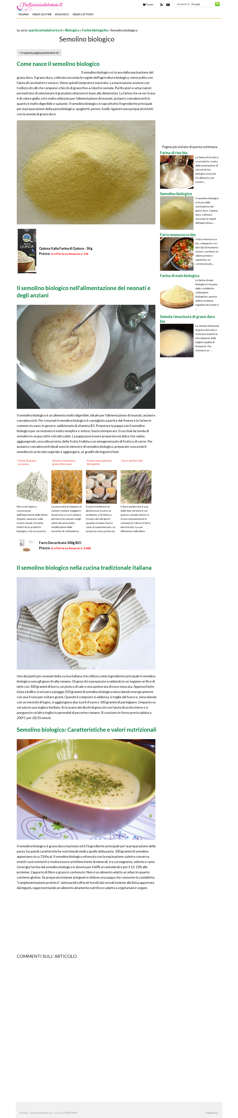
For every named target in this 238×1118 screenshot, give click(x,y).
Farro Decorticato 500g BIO (60, 543)
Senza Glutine (42, 14)
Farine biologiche (95, 30)
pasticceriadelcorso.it (46, 30)
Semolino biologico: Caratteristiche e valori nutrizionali (86, 729)
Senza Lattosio (83, 14)
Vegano (23, 14)
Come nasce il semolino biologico (58, 63)
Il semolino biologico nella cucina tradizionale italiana (84, 567)
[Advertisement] (60, 24)
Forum (148, 4)
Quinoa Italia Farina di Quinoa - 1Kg (65, 248)
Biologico (62, 14)
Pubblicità (212, 1112)
